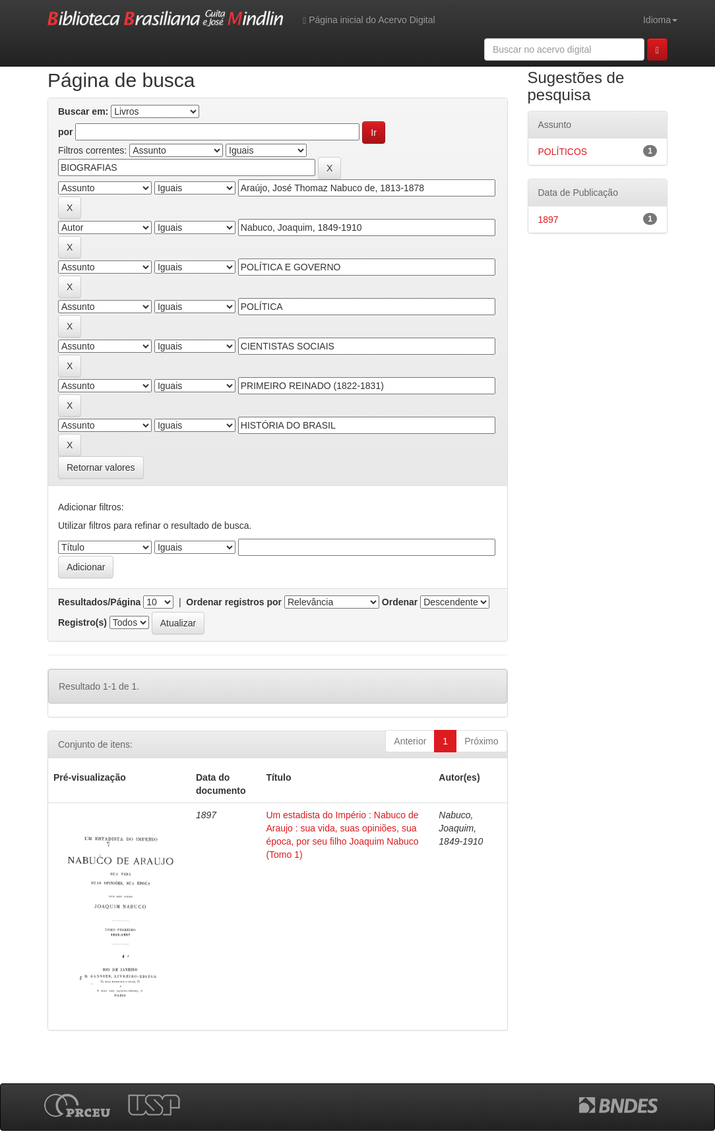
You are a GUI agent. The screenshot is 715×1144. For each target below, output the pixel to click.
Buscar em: (83, 111)
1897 (548, 219)
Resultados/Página (99, 602)
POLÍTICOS (563, 151)
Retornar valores (101, 467)
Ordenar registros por (234, 602)
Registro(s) (82, 622)
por (65, 132)
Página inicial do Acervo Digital (369, 20)
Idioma (660, 20)
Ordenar (400, 602)
